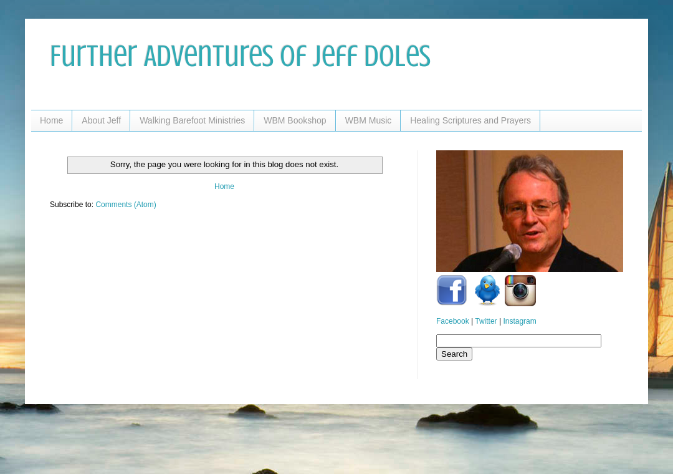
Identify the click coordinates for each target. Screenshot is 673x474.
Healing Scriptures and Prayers (470, 120)
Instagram (519, 321)
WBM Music (368, 120)
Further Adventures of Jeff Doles (240, 56)
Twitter (486, 321)
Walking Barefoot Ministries (192, 120)
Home (51, 120)
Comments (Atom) (125, 204)
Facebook (452, 321)
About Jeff (101, 120)
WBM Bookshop (295, 120)
